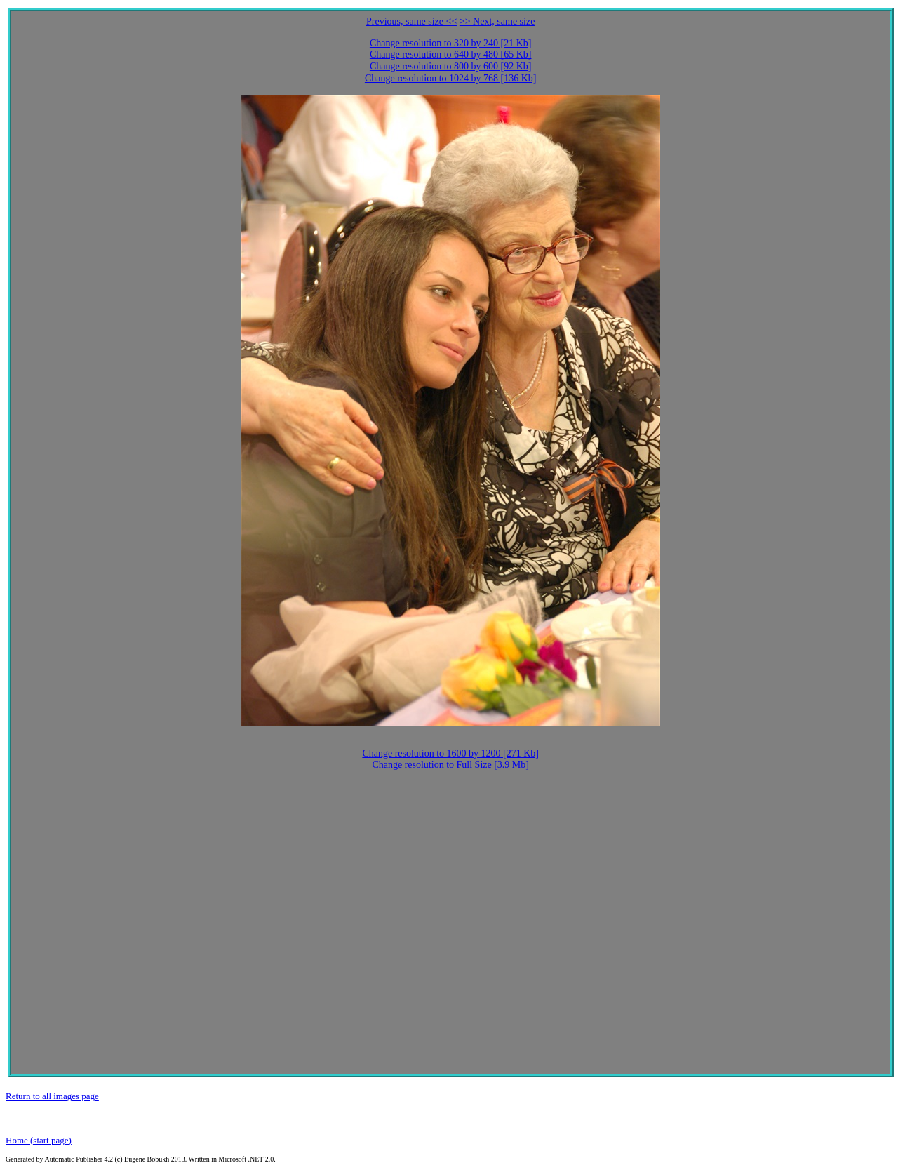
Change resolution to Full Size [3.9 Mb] (450, 764)
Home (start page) (39, 1140)
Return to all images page (52, 1096)
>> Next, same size (497, 21)
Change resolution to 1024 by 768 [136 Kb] (451, 78)
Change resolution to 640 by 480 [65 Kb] (451, 54)
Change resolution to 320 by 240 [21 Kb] (451, 43)
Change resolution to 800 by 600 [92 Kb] (451, 66)
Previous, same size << (411, 21)
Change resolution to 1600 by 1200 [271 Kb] (450, 753)
